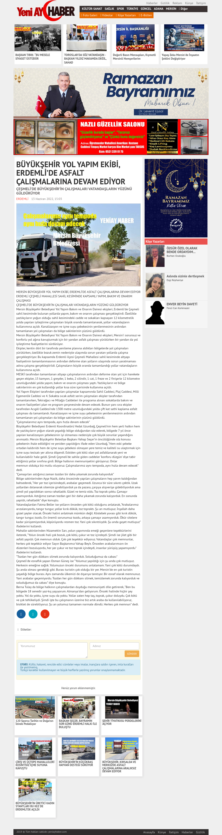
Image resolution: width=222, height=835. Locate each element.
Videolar (106, 15)
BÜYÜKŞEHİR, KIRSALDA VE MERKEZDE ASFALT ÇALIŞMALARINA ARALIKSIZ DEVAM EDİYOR (119, 767)
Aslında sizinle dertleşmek (185, 276)
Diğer (183, 9)
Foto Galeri (89, 15)
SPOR (120, 9)
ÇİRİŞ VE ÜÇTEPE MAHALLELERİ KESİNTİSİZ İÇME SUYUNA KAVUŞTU (35, 765)
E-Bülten (145, 15)
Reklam (177, 3)
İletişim (201, 3)
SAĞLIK (109, 9)
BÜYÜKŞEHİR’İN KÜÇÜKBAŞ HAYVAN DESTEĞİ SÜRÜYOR (76, 764)
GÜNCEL (146, 9)
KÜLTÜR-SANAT (92, 9)
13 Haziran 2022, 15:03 (46, 199)
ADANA (158, 9)
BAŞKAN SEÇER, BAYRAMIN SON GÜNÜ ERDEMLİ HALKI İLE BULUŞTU (78, 724)
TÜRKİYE (132, 9)
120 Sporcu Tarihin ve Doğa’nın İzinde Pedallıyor (34, 722)
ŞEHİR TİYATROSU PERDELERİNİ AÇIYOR (121, 722)
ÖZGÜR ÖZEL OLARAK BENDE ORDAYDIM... (182, 250)
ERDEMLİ (22, 199)
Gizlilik (165, 3)
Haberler (152, 3)
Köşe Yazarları (126, 15)
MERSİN (171, 9)
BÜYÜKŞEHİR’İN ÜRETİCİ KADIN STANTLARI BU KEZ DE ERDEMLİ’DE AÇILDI (35, 806)
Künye (189, 3)
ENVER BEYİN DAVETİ (182, 304)
